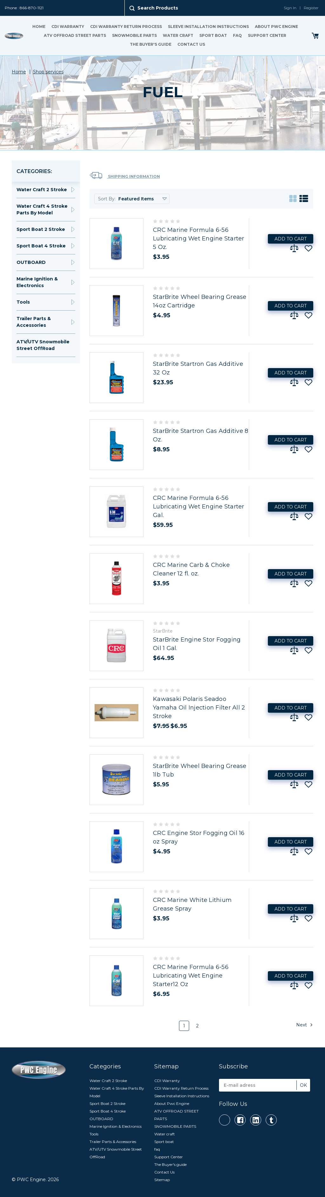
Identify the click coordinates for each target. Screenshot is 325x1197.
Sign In (290, 7)
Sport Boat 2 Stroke (41, 229)
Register (311, 7)
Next (304, 1025)
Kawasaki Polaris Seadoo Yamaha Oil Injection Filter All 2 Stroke (199, 708)
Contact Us (191, 44)
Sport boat (213, 35)
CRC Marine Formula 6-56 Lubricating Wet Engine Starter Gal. (198, 506)
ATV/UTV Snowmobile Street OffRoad (43, 345)
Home (38, 26)
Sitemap (162, 1179)
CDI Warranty (67, 26)
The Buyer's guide (150, 44)
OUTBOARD (31, 262)
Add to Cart (291, 239)
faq (237, 35)
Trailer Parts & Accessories (34, 322)
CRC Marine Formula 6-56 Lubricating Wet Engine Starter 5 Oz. (198, 238)
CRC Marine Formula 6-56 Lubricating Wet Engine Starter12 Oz (191, 976)
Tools (23, 302)
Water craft (178, 35)
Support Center (267, 35)
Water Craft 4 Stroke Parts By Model (42, 209)
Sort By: (107, 199)
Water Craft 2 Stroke (42, 189)
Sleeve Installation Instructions (208, 26)
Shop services (48, 72)
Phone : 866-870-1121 (24, 7)
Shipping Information (125, 175)
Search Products (157, 8)
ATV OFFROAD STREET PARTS (75, 35)
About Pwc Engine (276, 26)
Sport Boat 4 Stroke (41, 246)
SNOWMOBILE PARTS (134, 35)
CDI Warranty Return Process (126, 26)
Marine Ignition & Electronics (37, 282)
